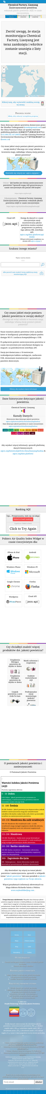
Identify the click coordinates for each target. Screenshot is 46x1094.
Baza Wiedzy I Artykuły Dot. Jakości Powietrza (23, 1042)
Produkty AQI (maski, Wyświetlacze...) (23, 1061)
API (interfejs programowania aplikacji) (23, 1063)
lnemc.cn (5, 173)
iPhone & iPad (13, 623)
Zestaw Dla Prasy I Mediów (23, 1033)
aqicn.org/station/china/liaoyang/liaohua (23, 493)
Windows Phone (13, 637)
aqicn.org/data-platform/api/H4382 (32, 302)
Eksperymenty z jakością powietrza (23, 1044)
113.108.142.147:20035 (10, 168)
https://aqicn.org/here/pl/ (23, 227)
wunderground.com (32, 161)
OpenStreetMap (33, 96)
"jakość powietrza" (14, 943)
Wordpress (13, 667)
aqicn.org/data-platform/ (23, 521)
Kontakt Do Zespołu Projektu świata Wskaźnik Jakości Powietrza (24, 1030)
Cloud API (32, 667)
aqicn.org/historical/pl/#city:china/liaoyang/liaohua (22, 518)
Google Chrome (13, 652)
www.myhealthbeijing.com (23, 957)
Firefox (32, 652)
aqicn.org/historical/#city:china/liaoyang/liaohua (23, 489)
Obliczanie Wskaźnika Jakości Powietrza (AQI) (23, 1057)
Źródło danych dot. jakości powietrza (23, 1055)
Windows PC (32, 637)
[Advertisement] (23, 139)
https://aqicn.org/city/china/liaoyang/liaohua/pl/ (23, 240)
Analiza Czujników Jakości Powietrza (23, 1046)
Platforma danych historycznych (23, 1065)
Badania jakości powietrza (22, 1037)
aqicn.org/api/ (36, 308)
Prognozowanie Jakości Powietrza (23, 1059)
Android (32, 623)
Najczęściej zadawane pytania (22, 1050)
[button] (3, 68)
